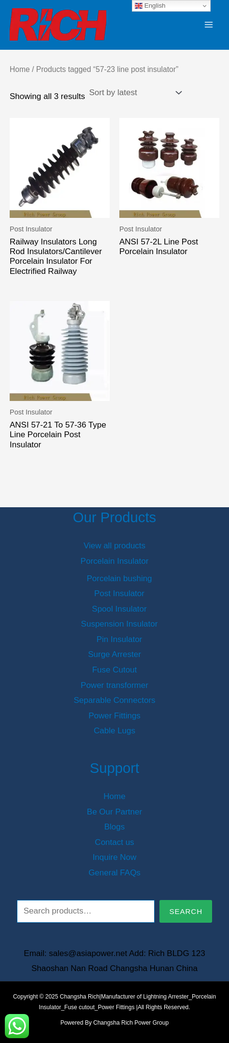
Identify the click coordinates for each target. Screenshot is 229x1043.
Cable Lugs (114, 730)
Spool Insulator (119, 609)
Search (185, 911)
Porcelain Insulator (115, 561)
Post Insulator (119, 593)
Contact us (114, 842)
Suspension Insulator (119, 624)
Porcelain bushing (119, 578)
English (150, 6)
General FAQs (114, 872)
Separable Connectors (114, 700)
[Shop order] (134, 92)
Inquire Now (115, 857)
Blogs (114, 826)
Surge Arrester (114, 654)
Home (20, 69)
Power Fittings (114, 715)
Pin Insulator (120, 639)
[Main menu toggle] (208, 24)
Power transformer (114, 685)
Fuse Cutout (114, 669)
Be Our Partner (114, 811)
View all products (114, 545)
